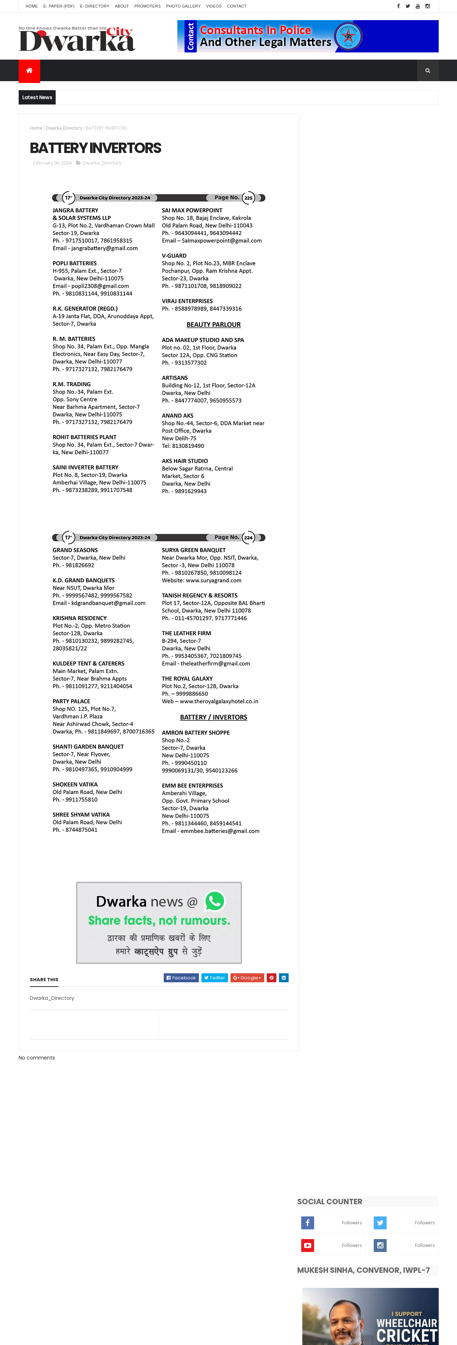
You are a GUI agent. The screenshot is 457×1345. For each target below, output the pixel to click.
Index (318, 1125)
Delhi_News (390, 974)
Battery (320, 1112)
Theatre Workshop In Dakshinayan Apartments (383, 704)
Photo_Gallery (328, 1075)
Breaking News (384, 1012)
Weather (374, 1075)
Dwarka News (401, 949)
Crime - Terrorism (331, 1087)
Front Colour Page (331, 1100)
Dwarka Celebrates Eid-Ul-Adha (380, 788)
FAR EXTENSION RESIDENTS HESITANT (383, 846)
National (381, 1100)
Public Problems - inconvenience (348, 987)
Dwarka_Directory (64, 128)
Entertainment (328, 1012)
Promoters (147, 6)
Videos (213, 6)
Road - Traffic (392, 1024)
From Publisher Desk (371, 1112)
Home (32, 6)
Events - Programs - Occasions (346, 962)
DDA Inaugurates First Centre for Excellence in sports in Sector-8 (381, 675)
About (122, 6)
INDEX (348, 817)
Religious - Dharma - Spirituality (347, 1037)
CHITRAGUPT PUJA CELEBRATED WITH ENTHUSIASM (385, 734)
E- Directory (94, 6)
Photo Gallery (183, 6)
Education (323, 999)
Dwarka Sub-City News (337, 949)
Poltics (412, 1075)
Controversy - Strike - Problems (347, 1050)
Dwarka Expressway (333, 1024)
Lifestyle (367, 999)
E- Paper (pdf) (59, 6)
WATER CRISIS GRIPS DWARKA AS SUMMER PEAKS (379, 646)
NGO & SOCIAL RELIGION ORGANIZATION (389, 759)
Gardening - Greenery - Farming (347, 1062)
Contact (237, 6)
